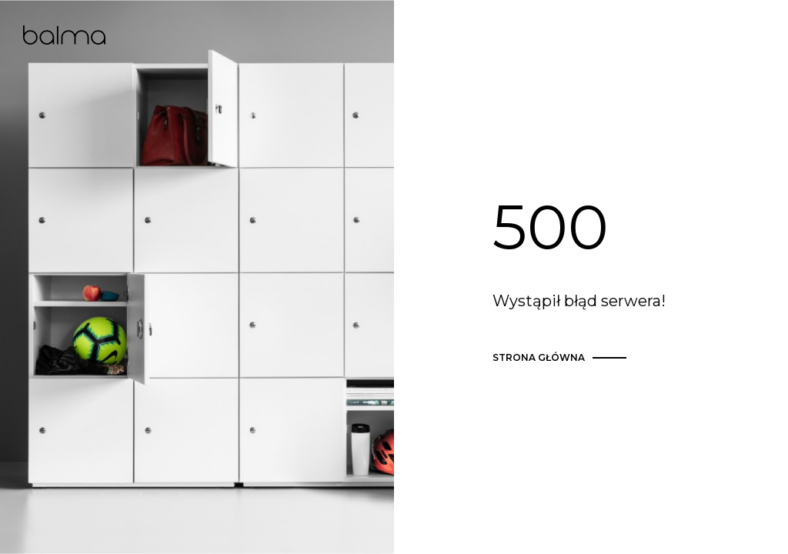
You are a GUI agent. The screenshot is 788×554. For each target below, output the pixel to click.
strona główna (561, 358)
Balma (64, 34)
